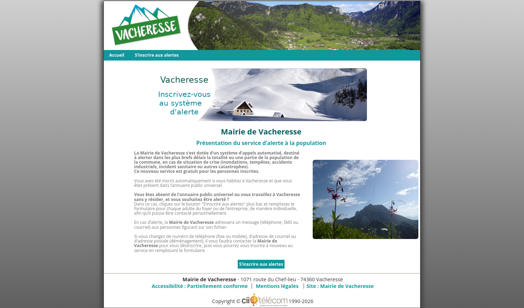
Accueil (116, 55)
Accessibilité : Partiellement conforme (200, 286)
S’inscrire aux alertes (157, 55)
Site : (340, 286)
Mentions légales (277, 286)
